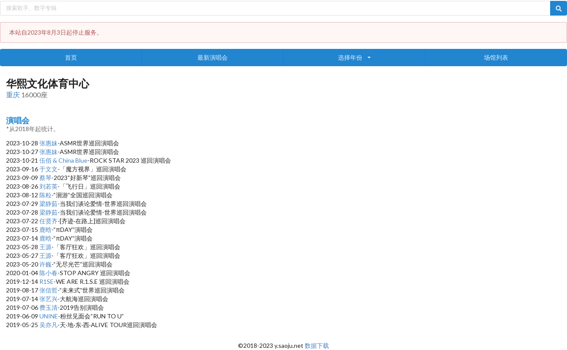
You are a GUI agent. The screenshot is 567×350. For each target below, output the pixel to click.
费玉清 (48, 307)
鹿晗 (45, 229)
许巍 (45, 264)
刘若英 (48, 186)
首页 (71, 57)
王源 (45, 246)
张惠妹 (48, 143)
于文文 (48, 169)
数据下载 (317, 345)
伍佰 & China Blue (63, 160)
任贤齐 (48, 221)
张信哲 (48, 290)
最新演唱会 (212, 57)
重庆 (13, 94)
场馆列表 (496, 57)
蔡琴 (45, 177)
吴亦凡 (48, 324)
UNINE (48, 316)
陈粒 (45, 195)
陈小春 (48, 272)
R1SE (46, 281)
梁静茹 (48, 203)
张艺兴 (48, 298)
